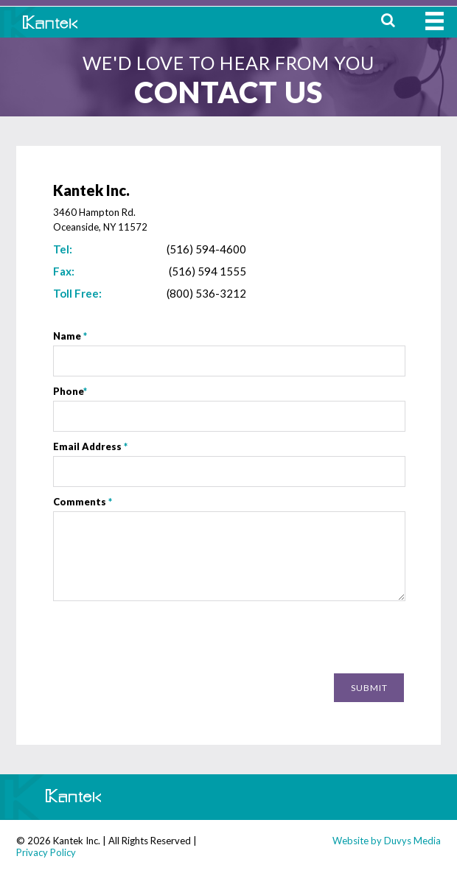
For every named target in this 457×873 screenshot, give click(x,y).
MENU (434, 21)
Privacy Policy (46, 852)
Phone (70, 391)
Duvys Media (412, 840)
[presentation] (292, 638)
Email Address (90, 446)
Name (70, 336)
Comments (82, 502)
